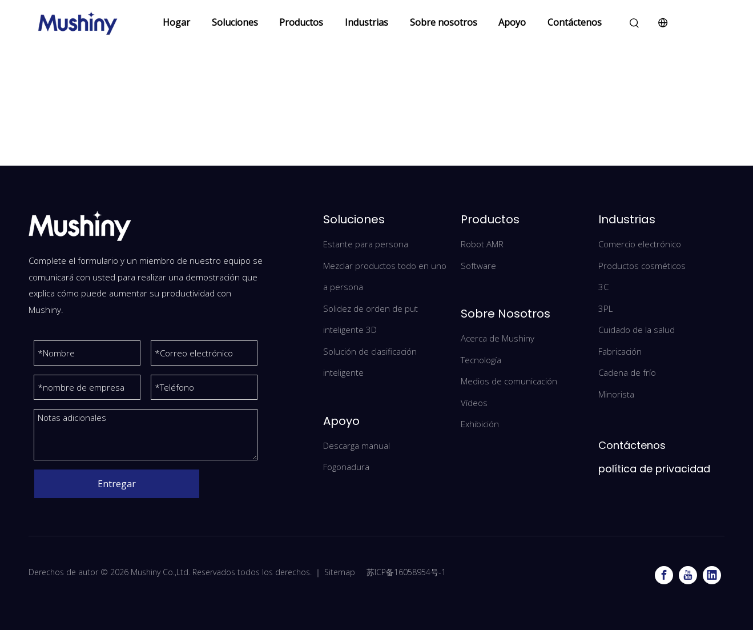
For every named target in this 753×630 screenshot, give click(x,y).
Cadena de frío (627, 372)
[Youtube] (688, 575)
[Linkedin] (712, 575)
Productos (301, 22)
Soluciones (235, 22)
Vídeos (474, 402)
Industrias (366, 22)
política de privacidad (654, 469)
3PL (605, 308)
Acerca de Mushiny (497, 338)
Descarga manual (356, 445)
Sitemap (339, 572)
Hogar (176, 22)
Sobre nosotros (443, 22)
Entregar (117, 483)
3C (603, 286)
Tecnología (481, 360)
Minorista (616, 394)
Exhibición (480, 424)
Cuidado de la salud (636, 329)
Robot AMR (482, 244)
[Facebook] (664, 575)
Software (478, 265)
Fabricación (620, 351)
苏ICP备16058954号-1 (405, 572)
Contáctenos (574, 22)
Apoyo (512, 22)
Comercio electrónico (639, 244)
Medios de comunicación (509, 381)
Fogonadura (346, 466)
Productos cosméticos (642, 265)
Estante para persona (365, 244)
